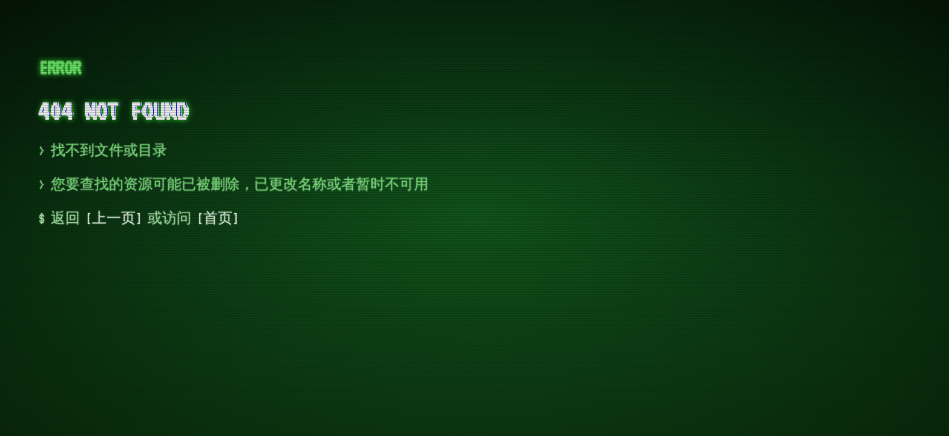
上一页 (114, 218)
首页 (217, 218)
